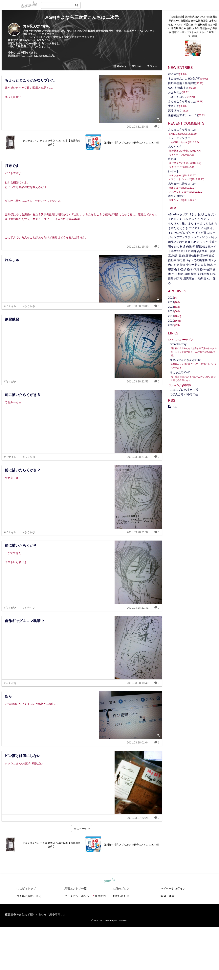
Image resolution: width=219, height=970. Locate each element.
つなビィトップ (26, 888)
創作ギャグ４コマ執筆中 (24, 621)
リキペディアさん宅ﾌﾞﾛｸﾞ (186, 360)
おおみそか (175, 92)
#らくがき (29, 306)
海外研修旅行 (176, 196)
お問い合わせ (121, 896)
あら (8, 696)
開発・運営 (167, 896)
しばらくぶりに (177, 96)
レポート (173, 171)
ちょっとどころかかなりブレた (30, 80)
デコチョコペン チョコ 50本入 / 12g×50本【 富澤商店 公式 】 (51, 142)
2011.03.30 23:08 (137, 306)
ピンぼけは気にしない (22, 756)
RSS (172, 406)
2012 (171, 311)
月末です (12, 166)
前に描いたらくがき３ (22, 395)
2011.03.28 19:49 (137, 683)
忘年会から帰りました (182, 183)
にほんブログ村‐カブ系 (184, 389)
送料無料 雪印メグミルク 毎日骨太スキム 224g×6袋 (131, 142)
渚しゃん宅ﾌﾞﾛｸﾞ (180, 372)
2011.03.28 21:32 (137, 456)
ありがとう (175, 146)
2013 (171, 306)
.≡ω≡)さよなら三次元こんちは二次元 (82, 17)
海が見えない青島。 (37, 26)
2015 (171, 297)
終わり (172, 158)
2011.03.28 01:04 (137, 742)
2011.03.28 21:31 (137, 607)
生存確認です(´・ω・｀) (183, 115)
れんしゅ (12, 260)
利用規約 (100, 896)
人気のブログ (121, 888)
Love (136, 66)
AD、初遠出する (178, 87)
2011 (171, 316)
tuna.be (109, 880)
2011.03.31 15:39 (137, 246)
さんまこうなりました (182, 101)
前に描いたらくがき (21, 545)
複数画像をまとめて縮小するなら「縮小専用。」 (35, 914)
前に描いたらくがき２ (22, 470)
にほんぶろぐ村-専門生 (184, 394)
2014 (171, 302)
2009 (171, 325)
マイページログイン (173, 888)
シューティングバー (180, 138)
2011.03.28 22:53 (137, 381)
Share (152, 66)
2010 (171, 320)
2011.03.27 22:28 (137, 817)
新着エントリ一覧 (75, 888)
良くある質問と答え (28, 896)
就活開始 (173, 74)
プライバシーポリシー (78, 896)
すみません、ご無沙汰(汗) (184, 78)
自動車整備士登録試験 (182, 83)
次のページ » (82, 828)
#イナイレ (10, 306)
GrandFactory (178, 344)
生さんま (173, 106)
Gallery (120, 66)
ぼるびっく (175, 110)
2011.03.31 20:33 (137, 126)
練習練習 (12, 319)
